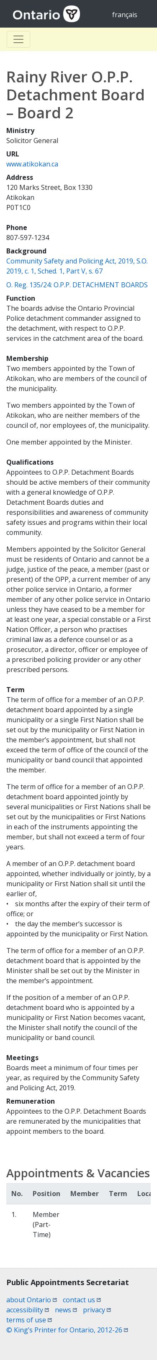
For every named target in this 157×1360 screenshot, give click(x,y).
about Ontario (31, 1299)
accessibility (27, 1309)
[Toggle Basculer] (18, 39)
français (124, 14)
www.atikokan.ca (32, 164)
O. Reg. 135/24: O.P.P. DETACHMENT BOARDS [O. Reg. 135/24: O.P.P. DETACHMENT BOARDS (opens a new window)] (77, 284)
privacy (97, 1309)
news (66, 1309)
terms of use (29, 1319)
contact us (82, 1299)
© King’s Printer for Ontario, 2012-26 (67, 1329)
